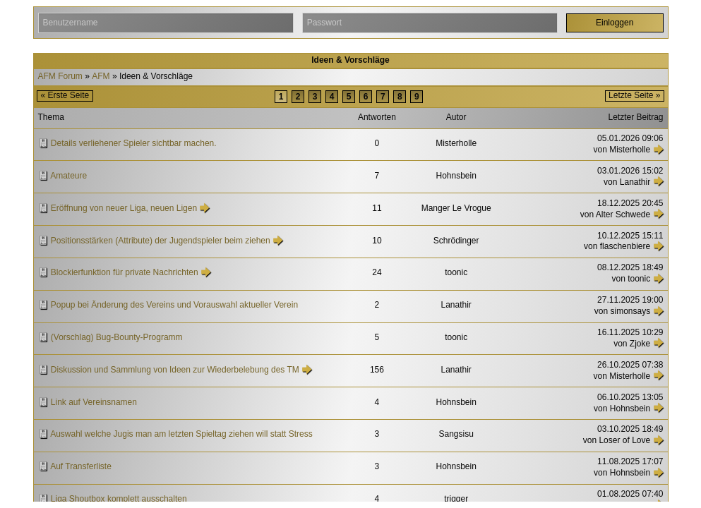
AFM (100, 76)
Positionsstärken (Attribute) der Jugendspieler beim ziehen (160, 241)
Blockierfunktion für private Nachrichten (124, 272)
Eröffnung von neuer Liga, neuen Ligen (124, 208)
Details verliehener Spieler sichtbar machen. (134, 143)
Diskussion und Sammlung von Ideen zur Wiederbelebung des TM (175, 370)
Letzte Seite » (634, 95)
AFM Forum (60, 76)
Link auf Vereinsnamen (94, 402)
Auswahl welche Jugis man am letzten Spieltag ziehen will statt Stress (181, 434)
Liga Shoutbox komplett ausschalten (119, 499)
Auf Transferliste (81, 466)
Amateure (68, 176)
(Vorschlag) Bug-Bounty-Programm (117, 337)
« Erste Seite (65, 95)
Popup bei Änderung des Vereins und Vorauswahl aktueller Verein (174, 305)
